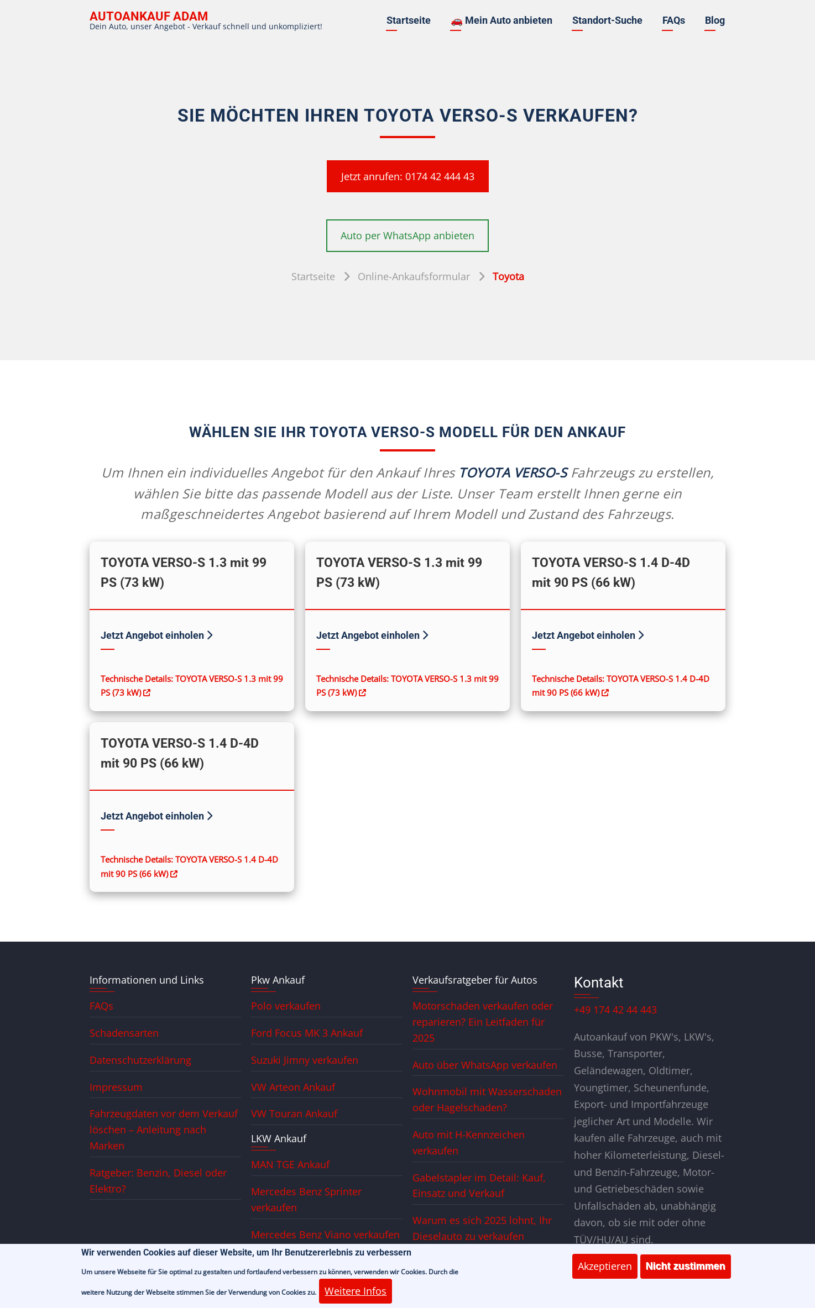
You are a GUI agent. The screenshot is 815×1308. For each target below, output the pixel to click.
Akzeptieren (605, 1272)
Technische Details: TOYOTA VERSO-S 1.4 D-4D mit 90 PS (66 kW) (620, 685)
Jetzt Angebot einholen (156, 635)
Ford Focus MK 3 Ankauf (307, 1032)
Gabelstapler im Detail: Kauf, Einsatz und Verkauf (479, 1185)
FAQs (673, 20)
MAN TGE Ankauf (290, 1164)
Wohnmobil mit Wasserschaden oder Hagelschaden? (487, 1099)
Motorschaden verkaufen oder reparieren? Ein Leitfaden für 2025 (482, 1021)
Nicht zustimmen (685, 1272)
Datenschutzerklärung (140, 1060)
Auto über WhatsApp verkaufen (484, 1064)
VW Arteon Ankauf (293, 1087)
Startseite (408, 20)
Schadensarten (124, 1032)
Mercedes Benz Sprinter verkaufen (306, 1199)
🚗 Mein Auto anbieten (501, 20)
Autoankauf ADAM (149, 16)
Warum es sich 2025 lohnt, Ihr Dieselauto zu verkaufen (482, 1228)
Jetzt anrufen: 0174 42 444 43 (407, 176)
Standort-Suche (607, 20)
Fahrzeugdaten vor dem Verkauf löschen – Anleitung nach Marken (164, 1129)
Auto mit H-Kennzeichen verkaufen (468, 1142)
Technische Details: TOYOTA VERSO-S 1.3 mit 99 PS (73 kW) (192, 685)
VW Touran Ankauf (294, 1113)
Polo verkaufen (286, 1005)
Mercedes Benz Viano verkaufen (325, 1234)
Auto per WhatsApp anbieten (407, 235)
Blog (715, 20)
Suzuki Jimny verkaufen (304, 1060)
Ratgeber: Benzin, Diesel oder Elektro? (158, 1180)
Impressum (116, 1087)
